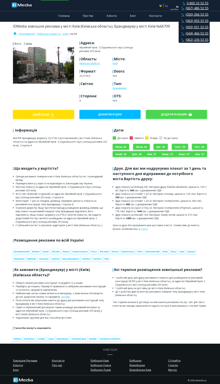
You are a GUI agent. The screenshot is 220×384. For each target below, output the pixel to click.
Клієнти (112, 16)
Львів (165, 251)
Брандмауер (27, 34)
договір (65, 296)
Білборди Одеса (101, 365)
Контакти (155, 16)
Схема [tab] (28, 43)
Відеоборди (137, 365)
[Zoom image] (43, 65)
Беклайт (93, 339)
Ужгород (97, 258)
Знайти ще (44, 114)
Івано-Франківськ (70, 258)
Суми (181, 251)
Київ (65, 34)
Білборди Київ (100, 360)
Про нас (57, 365)
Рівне (139, 251)
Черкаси (191, 251)
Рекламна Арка (79, 339)
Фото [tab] (17, 43)
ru (166, 5)
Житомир (104, 251)
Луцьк (173, 251)
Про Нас (88, 16)
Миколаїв (31, 258)
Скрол (51, 339)
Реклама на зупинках (110, 339)
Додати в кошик (176, 114)
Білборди (135, 360)
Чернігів (55, 258)
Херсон (115, 251)
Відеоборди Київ (140, 370)
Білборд (17, 339)
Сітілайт (41, 339)
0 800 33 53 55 (194, 3)
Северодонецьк (80, 251)
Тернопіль (44, 258)
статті (144, 228)
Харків (46, 251)
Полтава (56, 251)
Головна (63, 16)
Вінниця (36, 251)
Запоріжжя (19, 258)
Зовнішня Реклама (25, 360)
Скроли (173, 365)
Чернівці (86, 258)
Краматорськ (127, 251)
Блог (133, 16)
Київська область (48, 34)
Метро (172, 370)
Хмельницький (152, 251)
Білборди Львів (101, 370)
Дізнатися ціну (110, 114)
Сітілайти (174, 360)
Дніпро (66, 251)
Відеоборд (29, 339)
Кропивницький (21, 251)
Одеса (94, 251)
